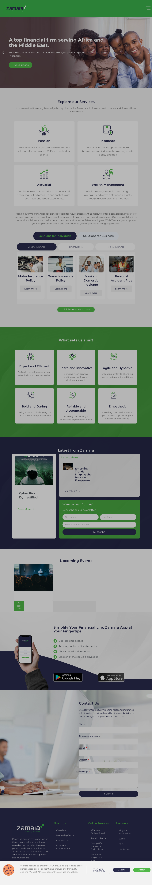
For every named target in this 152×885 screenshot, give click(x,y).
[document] (76, 442)
